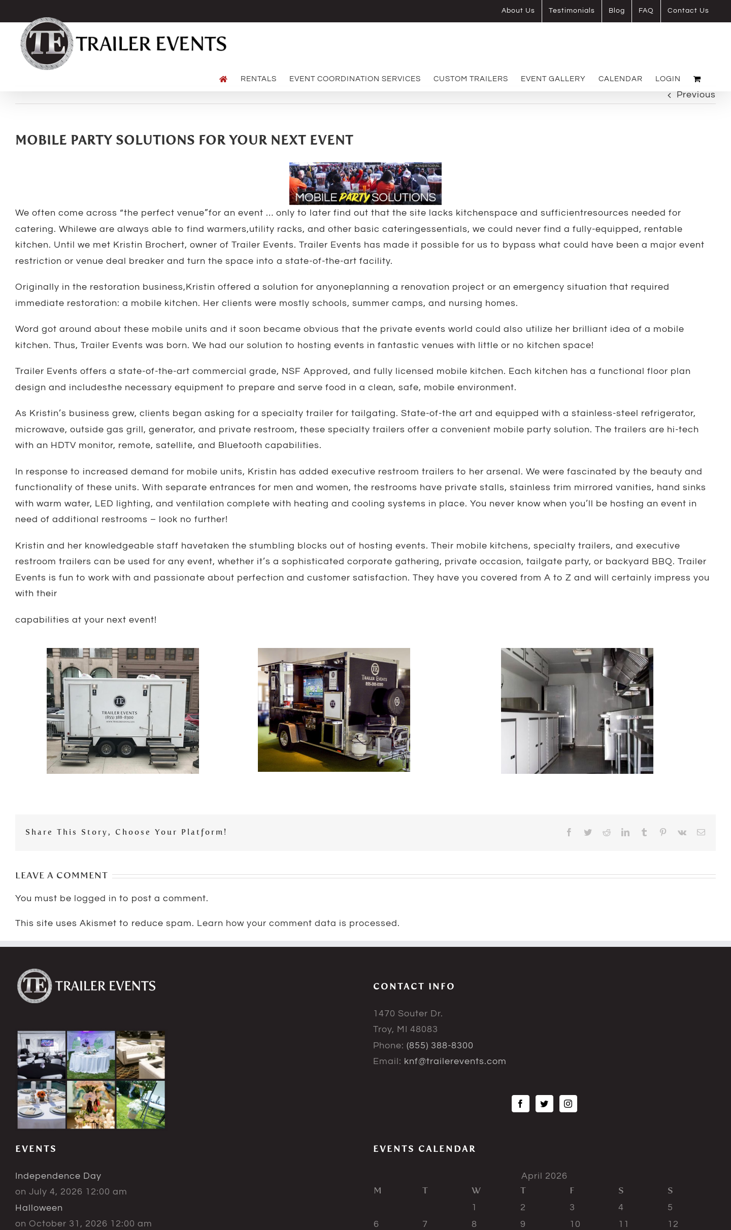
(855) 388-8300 (440, 1045)
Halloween (39, 1208)
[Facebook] (520, 1103)
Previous (696, 94)
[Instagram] (568, 1103)
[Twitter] (544, 1103)
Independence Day (58, 1176)
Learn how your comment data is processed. (298, 923)
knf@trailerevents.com (455, 1061)
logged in (95, 898)
